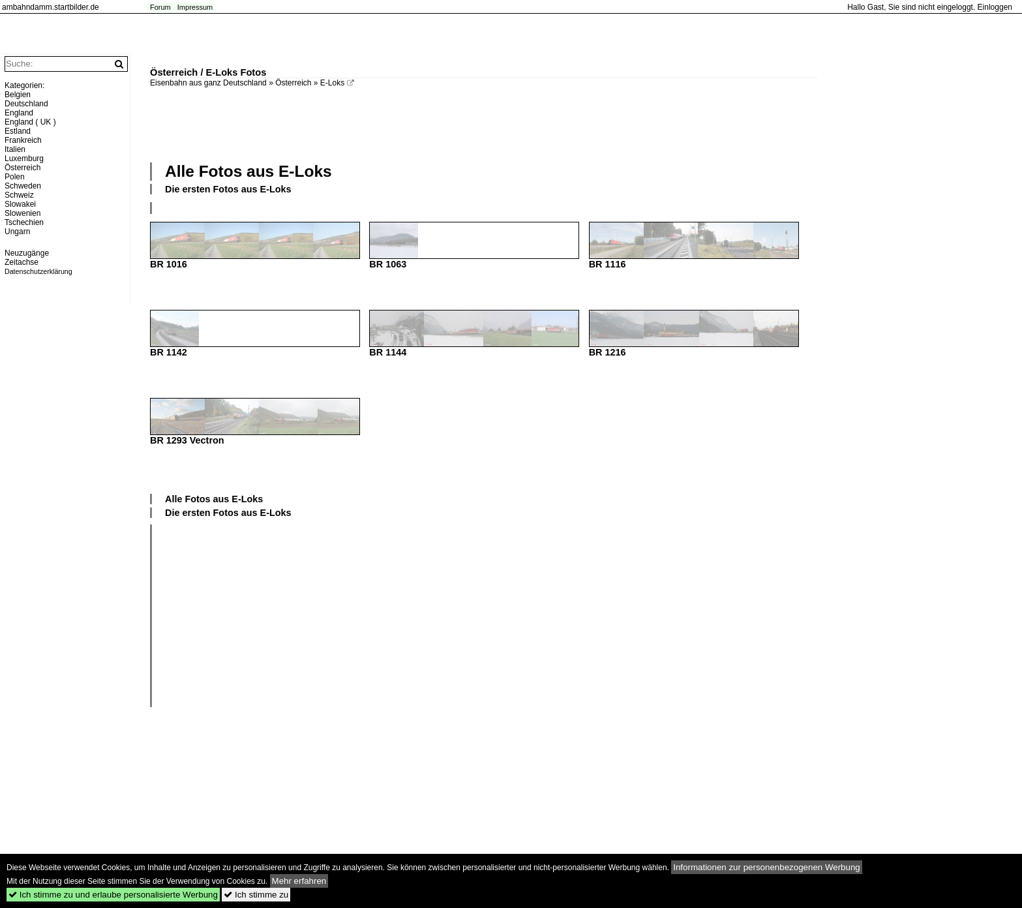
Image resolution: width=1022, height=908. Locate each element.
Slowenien (22, 213)
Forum (160, 7)
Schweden (23, 185)
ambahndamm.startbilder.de (50, 7)
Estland (18, 131)
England (19, 112)
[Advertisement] (484, 123)
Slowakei (20, 204)
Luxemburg (24, 158)
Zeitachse (21, 262)
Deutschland (26, 103)
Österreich (293, 82)
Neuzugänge (27, 253)
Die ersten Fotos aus (228, 189)
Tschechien (24, 222)
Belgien (18, 94)
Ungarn (17, 231)
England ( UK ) (30, 122)
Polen (15, 176)
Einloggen (995, 7)
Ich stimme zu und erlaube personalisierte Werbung (113, 895)
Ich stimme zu (256, 895)
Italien (15, 149)
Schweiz (19, 195)
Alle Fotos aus (248, 171)
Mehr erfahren (299, 881)
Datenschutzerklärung (38, 271)
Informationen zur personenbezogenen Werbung (766, 867)
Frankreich (23, 140)
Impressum (195, 7)
